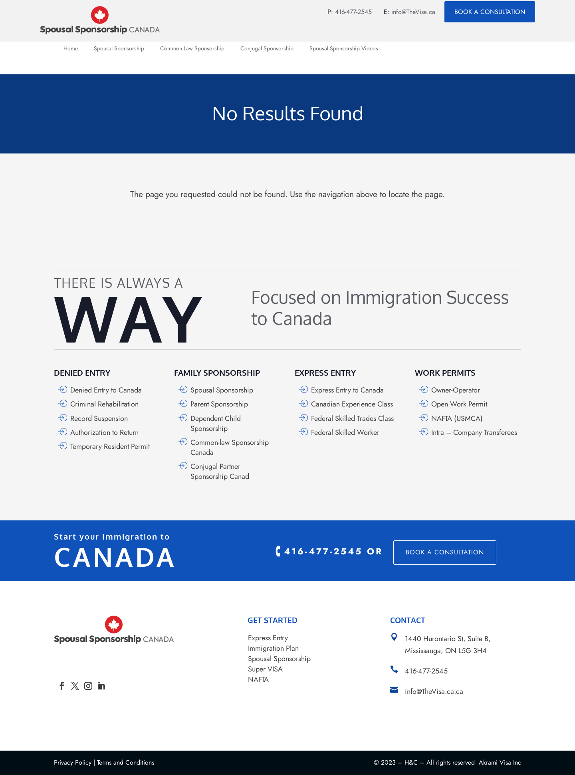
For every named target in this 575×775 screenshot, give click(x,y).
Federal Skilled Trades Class (352, 418)
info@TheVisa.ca (413, 11)
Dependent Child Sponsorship (215, 423)
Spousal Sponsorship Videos (343, 49)
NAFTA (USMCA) (457, 418)
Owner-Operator (455, 390)
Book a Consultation (489, 11)
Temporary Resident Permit (110, 446)
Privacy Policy (72, 762)
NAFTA (258, 679)
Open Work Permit (459, 404)
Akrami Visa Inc (500, 762)
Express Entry (268, 638)
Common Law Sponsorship (192, 49)
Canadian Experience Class (352, 404)
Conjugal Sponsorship (266, 49)
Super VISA (265, 669)
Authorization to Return (104, 432)
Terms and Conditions (125, 762)
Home (70, 49)
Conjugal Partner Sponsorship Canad (219, 471)
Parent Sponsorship (219, 404)
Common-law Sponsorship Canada (229, 447)
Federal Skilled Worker (345, 432)
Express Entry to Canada (347, 390)
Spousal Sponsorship (119, 49)
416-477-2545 (353, 11)
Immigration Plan (273, 648)
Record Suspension (99, 418)
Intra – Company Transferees (474, 432)
